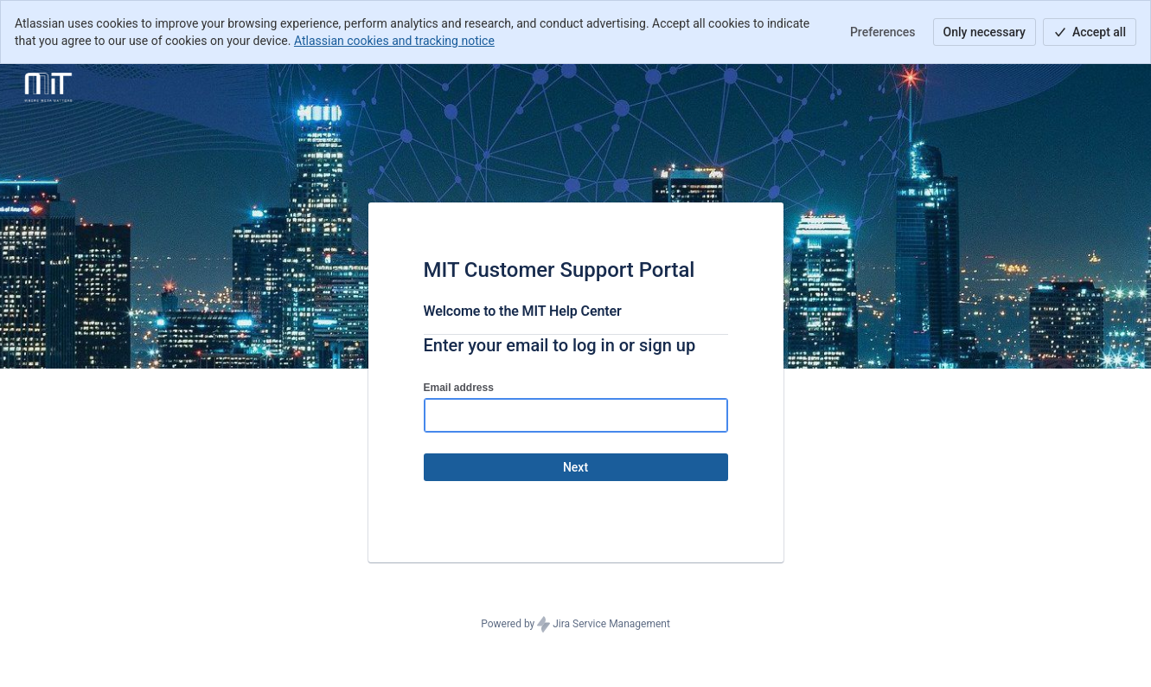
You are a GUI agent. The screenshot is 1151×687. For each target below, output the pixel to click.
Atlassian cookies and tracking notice (394, 41)
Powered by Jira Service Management (575, 624)
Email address (459, 388)
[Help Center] (48, 88)
